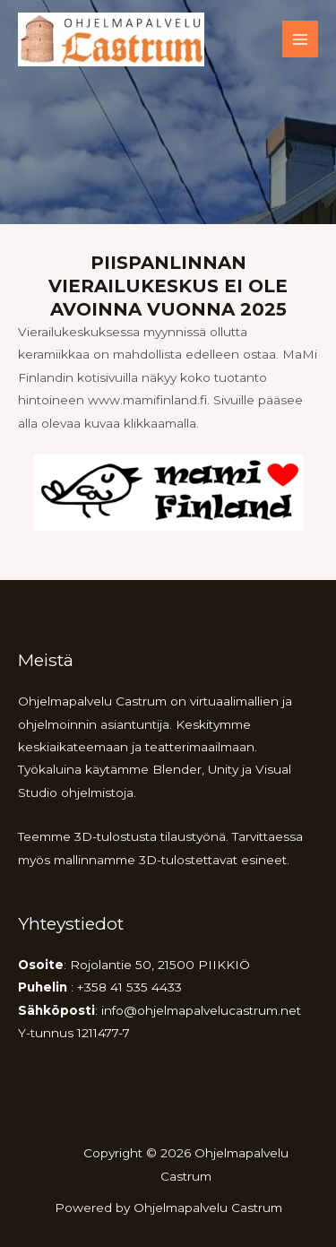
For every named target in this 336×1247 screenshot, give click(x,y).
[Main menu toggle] (300, 39)
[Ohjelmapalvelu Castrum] (111, 39)
